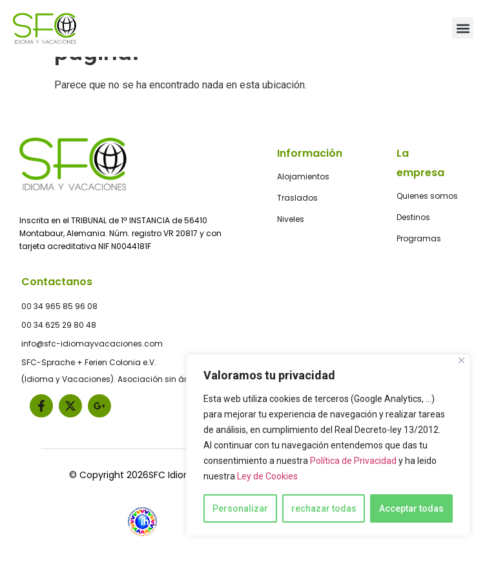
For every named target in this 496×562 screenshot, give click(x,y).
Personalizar (240, 508)
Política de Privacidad (353, 461)
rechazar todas (323, 508)
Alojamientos (303, 176)
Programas (419, 238)
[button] (462, 28)
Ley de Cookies (267, 476)
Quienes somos (427, 195)
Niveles (290, 219)
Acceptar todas (411, 508)
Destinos (413, 217)
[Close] (461, 360)
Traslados (297, 197)
